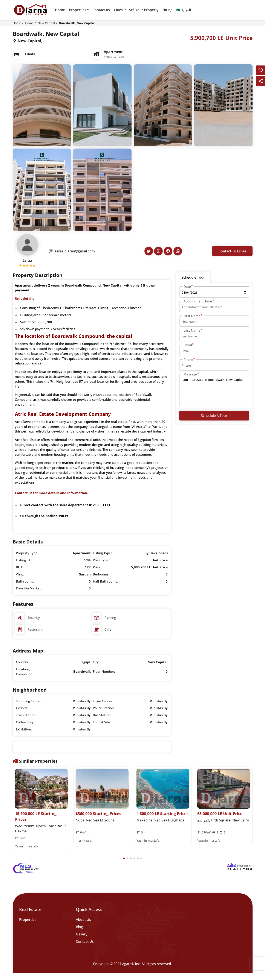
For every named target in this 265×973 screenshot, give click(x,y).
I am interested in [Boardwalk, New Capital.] (214, 390)
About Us (83, 919)
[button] (124, 858)
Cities (118, 10)
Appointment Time (199, 301)
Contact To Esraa (232, 251)
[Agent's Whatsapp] (158, 251)
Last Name (193, 330)
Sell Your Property (143, 10)
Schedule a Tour (214, 415)
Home (60, 10)
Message (191, 374)
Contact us (101, 10)
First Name (193, 315)
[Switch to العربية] (184, 10)
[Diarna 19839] (30, 10)
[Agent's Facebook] (168, 251)
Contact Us (85, 941)
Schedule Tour (193, 277)
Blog (79, 926)
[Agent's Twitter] (148, 251)
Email (189, 345)
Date (188, 286)
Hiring (167, 10)
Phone (189, 359)
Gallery (81, 934)
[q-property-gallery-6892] (42, 105)
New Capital (46, 23)
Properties (77, 10)
